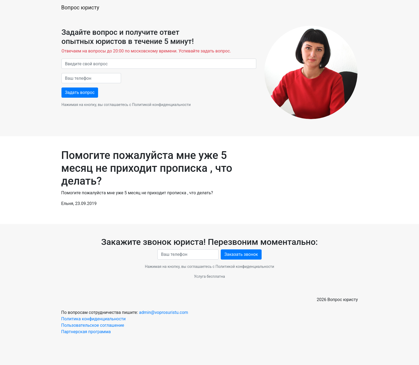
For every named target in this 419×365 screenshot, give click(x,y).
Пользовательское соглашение (92, 325)
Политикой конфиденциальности (161, 104)
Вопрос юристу (80, 7)
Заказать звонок (241, 254)
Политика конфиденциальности (93, 318)
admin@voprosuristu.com (163, 312)
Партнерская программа (86, 331)
